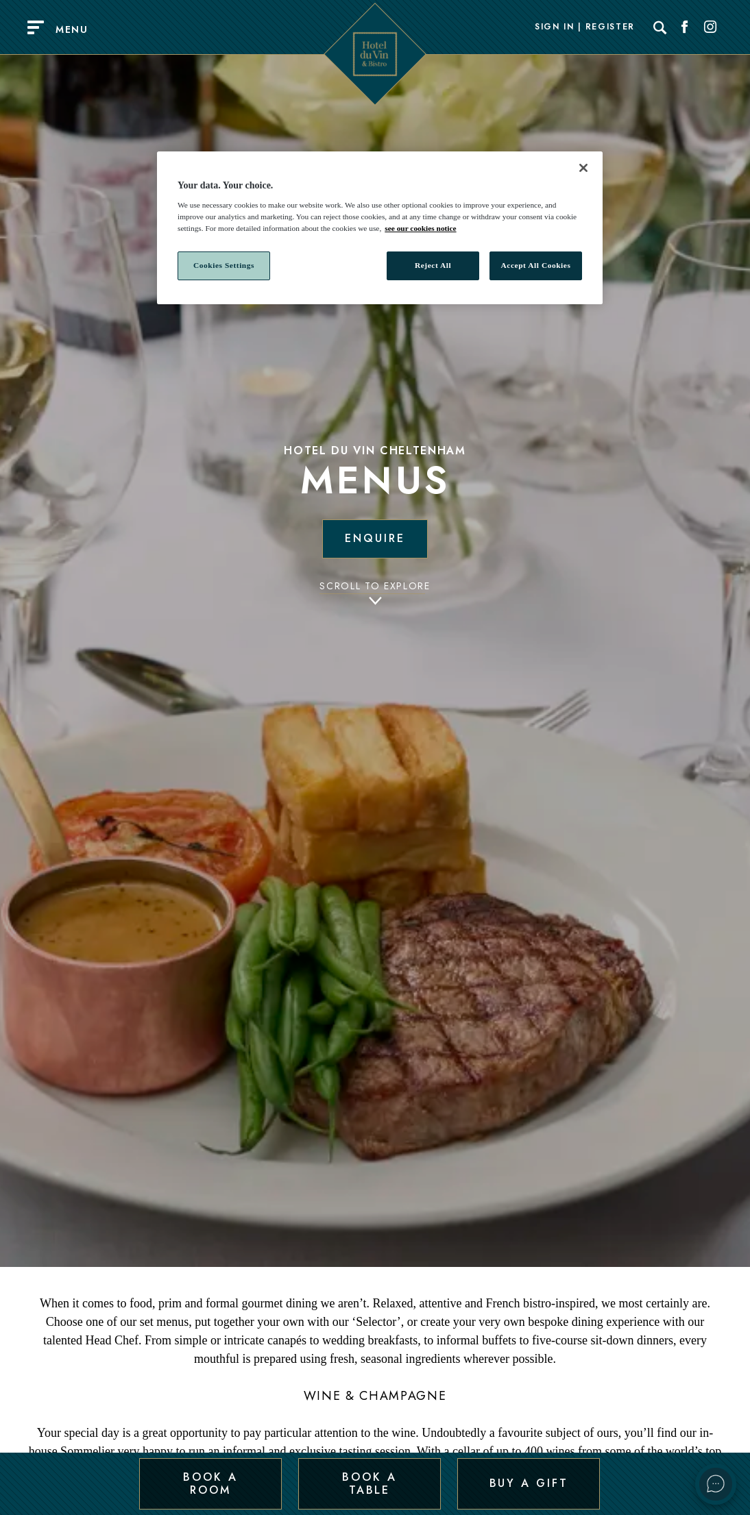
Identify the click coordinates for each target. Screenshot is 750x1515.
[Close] (583, 168)
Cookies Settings (223, 265)
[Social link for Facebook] (685, 27)
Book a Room (210, 1483)
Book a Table (369, 1483)
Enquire (374, 538)
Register (610, 27)
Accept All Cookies (536, 265)
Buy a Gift (528, 1483)
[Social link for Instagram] (710, 27)
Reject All (433, 265)
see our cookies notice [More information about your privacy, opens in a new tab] (420, 228)
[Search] (660, 27)
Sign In (554, 27)
